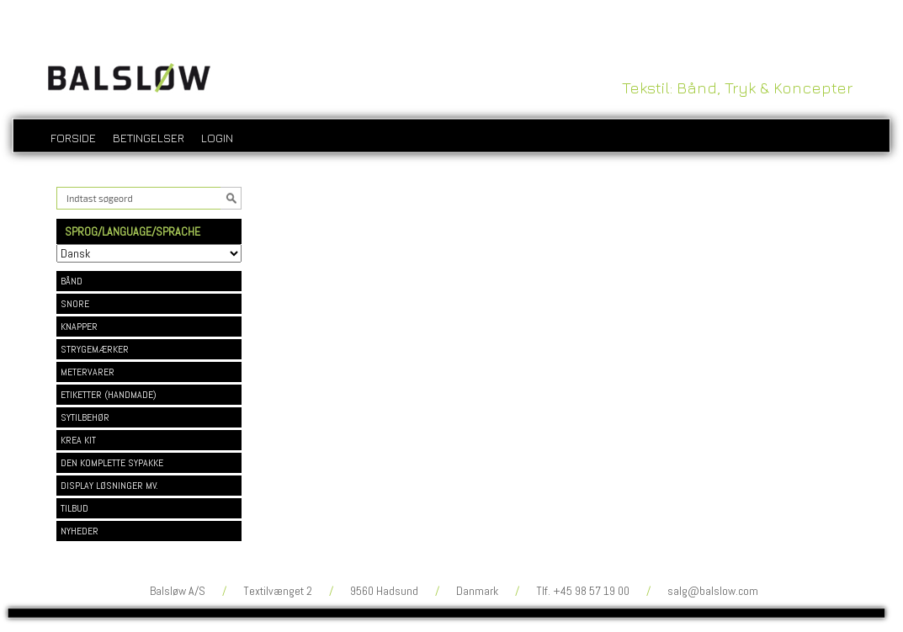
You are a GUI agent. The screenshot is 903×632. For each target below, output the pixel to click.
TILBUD (74, 508)
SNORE (75, 304)
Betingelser (148, 137)
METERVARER (87, 372)
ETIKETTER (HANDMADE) (109, 394)
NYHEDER (79, 531)
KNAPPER (79, 326)
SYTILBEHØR (85, 417)
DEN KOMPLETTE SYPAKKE (112, 463)
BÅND (71, 281)
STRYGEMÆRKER (95, 349)
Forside (73, 137)
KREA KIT (78, 440)
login (217, 137)
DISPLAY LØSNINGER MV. (109, 485)
